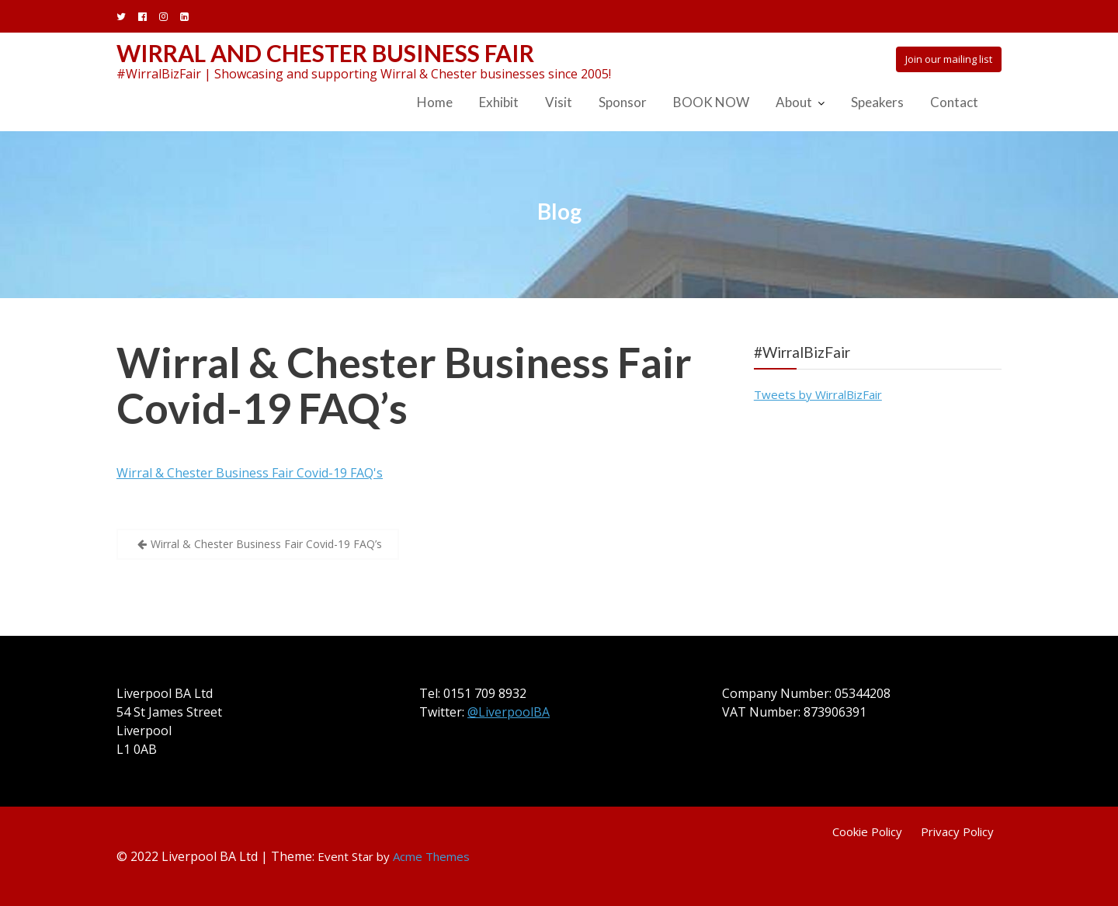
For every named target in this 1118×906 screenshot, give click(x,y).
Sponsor (623, 102)
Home (435, 102)
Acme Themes (431, 856)
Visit (558, 102)
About (794, 102)
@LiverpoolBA (509, 711)
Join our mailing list (948, 59)
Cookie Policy (867, 831)
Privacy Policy (957, 831)
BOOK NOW (711, 102)
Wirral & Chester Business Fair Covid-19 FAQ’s (404, 385)
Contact (954, 102)
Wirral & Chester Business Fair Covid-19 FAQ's (249, 472)
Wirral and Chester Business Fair (325, 53)
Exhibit (499, 102)
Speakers (877, 102)
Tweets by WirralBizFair (818, 394)
